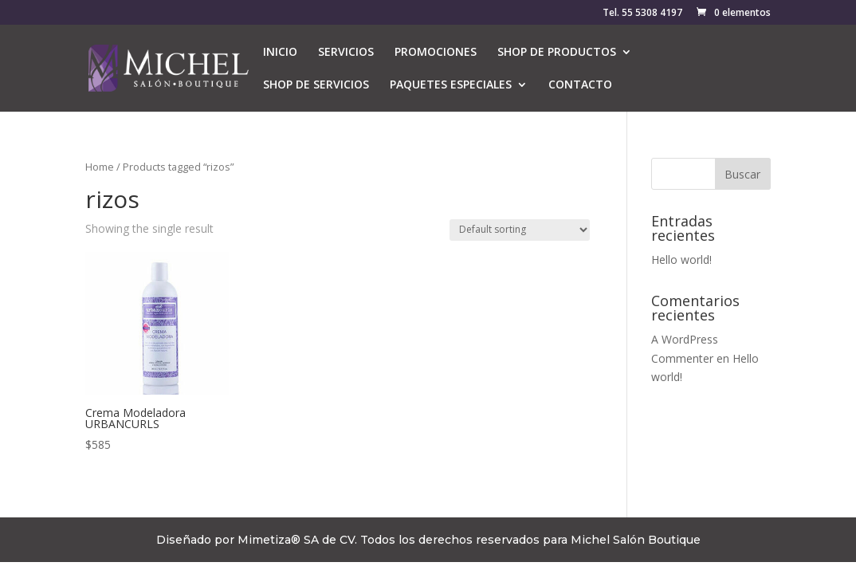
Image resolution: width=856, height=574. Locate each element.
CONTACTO (580, 85)
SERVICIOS (346, 52)
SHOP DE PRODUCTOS (556, 52)
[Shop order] (520, 230)
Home (99, 166)
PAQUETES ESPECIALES (451, 85)
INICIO (280, 52)
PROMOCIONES (436, 52)
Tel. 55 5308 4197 (642, 13)
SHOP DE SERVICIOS (316, 85)
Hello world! (681, 259)
